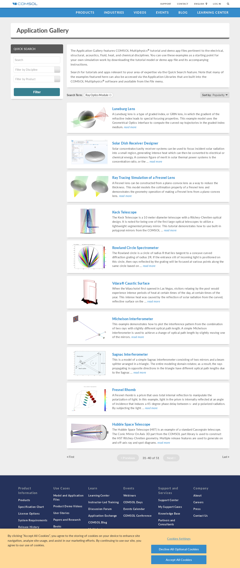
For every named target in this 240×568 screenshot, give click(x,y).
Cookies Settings (179, 538)
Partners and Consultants (166, 522)
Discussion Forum (100, 509)
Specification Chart (31, 507)
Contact (182, 3)
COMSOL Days (133, 502)
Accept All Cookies (179, 559)
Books (57, 526)
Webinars (129, 495)
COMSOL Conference (137, 515)
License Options (29, 513)
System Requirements (32, 520)
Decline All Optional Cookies (179, 549)
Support (165, 3)
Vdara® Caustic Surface (131, 283)
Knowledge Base (169, 513)
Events (162, 12)
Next (171, 458)
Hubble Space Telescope (131, 424)
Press (197, 509)
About (197, 495)
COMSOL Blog (97, 522)
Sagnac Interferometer (130, 354)
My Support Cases (170, 507)
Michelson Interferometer (132, 318)
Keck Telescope (124, 212)
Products (85, 12)
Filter (37, 92)
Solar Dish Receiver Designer (135, 143)
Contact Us (200, 515)
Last (225, 457)
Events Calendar (134, 509)
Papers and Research (67, 519)
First (70, 457)
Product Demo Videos (67, 506)
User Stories (61, 513)
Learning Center (212, 12)
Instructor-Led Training (103, 502)
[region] (120, 548)
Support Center (168, 500)
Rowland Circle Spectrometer (135, 247)
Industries (114, 12)
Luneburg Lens (123, 108)
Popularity (218, 95)
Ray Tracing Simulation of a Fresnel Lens (143, 177)
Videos (140, 12)
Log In (217, 3)
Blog (183, 12)
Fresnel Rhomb (124, 389)
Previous (128, 458)
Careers (198, 502)
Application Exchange (102, 515)
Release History (28, 527)
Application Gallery (42, 30)
